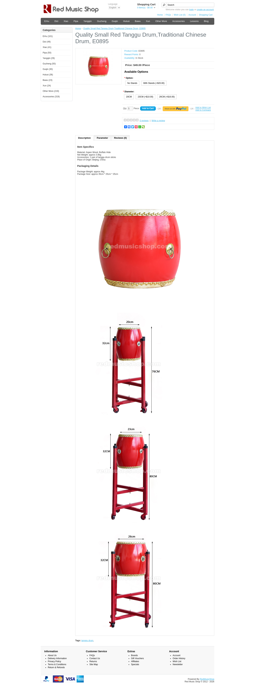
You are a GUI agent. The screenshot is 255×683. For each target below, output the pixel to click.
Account (192, 15)
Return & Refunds (56, 667)
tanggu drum (87, 640)
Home (160, 15)
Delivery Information (57, 658)
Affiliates (135, 661)
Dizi (56, 21)
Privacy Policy (54, 661)
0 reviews (144, 120)
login (191, 9)
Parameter (102, 138)
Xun (148, 21)
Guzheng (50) (49, 63)
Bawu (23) (47, 80)
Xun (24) (47, 85)
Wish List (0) (180, 15)
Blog (206, 21)
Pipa (75, 21)
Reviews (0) (120, 138)
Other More (161, 21)
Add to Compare (203, 110)
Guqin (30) (48, 69)
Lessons (194, 21)
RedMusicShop (207, 679)
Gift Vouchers (137, 658)
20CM (129, 97)
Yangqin (87, 21)
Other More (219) (51, 91)
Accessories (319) (51, 96)
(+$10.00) (148, 97)
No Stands (132, 83)
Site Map (93, 664)
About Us (52, 655)
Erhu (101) (48, 36)
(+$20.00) (160, 83)
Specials (135, 664)
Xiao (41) (47, 47)
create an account (205, 9)
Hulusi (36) (48, 74)
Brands (134, 655)
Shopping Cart (205, 15)
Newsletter (178, 664)
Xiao (66, 21)
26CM (162, 97)
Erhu (46, 21)
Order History (179, 658)
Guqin (115, 21)
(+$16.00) (170, 97)
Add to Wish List (203, 107)
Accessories (178, 21)
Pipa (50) (47, 52)
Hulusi (126, 21)
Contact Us (94, 658)
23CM (141, 97)
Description (84, 138)
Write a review (158, 120)
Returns (93, 661)
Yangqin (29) (49, 58)
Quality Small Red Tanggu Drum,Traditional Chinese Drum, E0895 (114, 28)
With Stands (149, 83)
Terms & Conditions (57, 664)
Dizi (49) (47, 42)
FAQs (168, 15)
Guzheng (101, 21)
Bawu (138, 21)
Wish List (177, 661)
